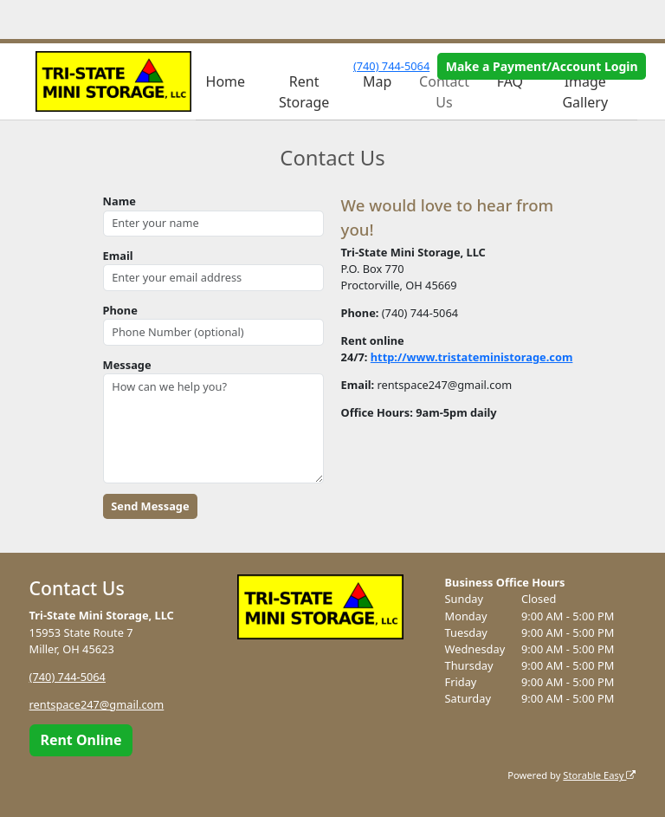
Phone (120, 310)
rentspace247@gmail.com (97, 704)
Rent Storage (304, 92)
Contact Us (444, 92)
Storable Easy (599, 774)
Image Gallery (585, 92)
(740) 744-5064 (391, 66)
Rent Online (80, 739)
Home (226, 81)
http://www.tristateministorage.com (472, 357)
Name (119, 201)
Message (127, 365)
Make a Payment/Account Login (542, 66)
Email (118, 255)
